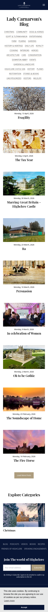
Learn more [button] (9, 601)
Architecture (13, 55)
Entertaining (35, 36)
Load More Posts (24, 475)
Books (33, 544)
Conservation (34, 55)
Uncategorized (14, 78)
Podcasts (14, 544)
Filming (22, 41)
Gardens (32, 41)
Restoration (15, 73)
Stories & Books (31, 73)
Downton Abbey (19, 60)
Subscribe (38, 567)
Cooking (14, 50)
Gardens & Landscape (24, 64)
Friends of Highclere (11, 549)
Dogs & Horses (36, 32)
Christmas (9, 32)
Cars (24, 55)
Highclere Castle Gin (15, 69)
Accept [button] (24, 607)
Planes (40, 69)
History (31, 69)
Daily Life (29, 46)
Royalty (39, 46)
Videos (24, 544)
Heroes (34, 50)
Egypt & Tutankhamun (16, 36)
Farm (14, 41)
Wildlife (37, 78)
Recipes (41, 544)
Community (21, 32)
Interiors (24, 50)
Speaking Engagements (35, 549)
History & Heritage (14, 46)
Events (33, 60)
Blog (5, 544)
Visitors (27, 78)
